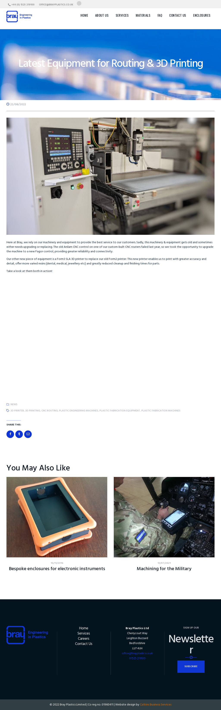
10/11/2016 (57, 563)
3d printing (32, 411)
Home (83, 628)
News (14, 404)
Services (83, 633)
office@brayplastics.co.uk (137, 653)
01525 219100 (137, 658)
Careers (83, 639)
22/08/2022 (18, 104)
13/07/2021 (164, 563)
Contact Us (83, 644)
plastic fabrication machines (160, 411)
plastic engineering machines (78, 411)
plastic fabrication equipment (119, 411)
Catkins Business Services (155, 704)
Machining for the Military (164, 569)
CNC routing (49, 411)
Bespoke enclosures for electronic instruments (57, 569)
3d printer (17, 411)
